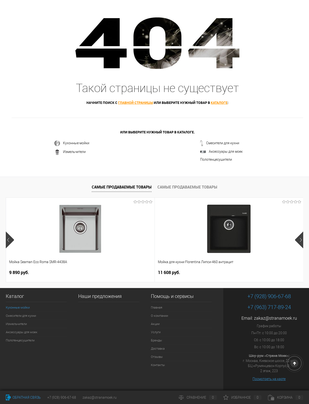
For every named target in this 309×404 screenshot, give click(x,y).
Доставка (158, 348)
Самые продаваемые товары (122, 187)
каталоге (219, 102)
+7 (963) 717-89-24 (269, 307)
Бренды (156, 340)
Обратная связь (23, 397)
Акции (155, 324)
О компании (159, 315)
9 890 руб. (19, 272)
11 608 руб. (95, 272)
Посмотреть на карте (269, 379)
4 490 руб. (172, 272)
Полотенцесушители (216, 159)
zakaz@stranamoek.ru (275, 318)
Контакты (158, 365)
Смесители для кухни (219, 143)
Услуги (156, 332)
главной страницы (135, 102)
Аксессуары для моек (221, 151)
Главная (156, 307)
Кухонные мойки (71, 143)
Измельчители (70, 152)
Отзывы (157, 357)
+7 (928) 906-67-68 (269, 296)
